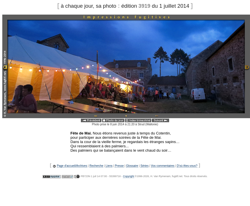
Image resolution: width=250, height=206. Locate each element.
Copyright (128, 176)
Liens (109, 165)
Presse (119, 165)
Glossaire (132, 165)
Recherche (96, 165)
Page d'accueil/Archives (72, 165)
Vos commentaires (162, 165)
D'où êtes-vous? (187, 165)
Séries (144, 165)
